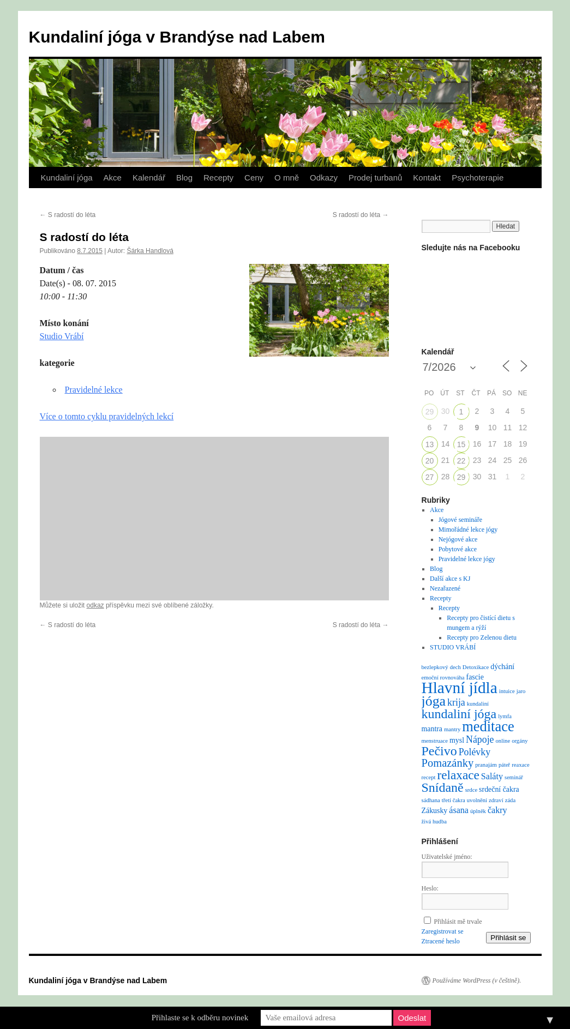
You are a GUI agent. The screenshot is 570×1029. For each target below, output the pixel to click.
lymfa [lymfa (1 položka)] (505, 716)
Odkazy (324, 177)
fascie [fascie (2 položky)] (475, 677)
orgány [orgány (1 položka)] (519, 741)
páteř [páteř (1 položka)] (504, 765)
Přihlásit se (508, 938)
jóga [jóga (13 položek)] (434, 701)
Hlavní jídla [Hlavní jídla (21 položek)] (459, 687)
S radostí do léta (68, 215)
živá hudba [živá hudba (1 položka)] (434, 822)
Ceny (253, 177)
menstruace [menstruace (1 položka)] (435, 741)
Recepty (218, 177)
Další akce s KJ (450, 578)
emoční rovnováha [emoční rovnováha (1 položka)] (443, 678)
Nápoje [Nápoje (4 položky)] (480, 739)
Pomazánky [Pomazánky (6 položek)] (448, 763)
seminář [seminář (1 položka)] (514, 777)
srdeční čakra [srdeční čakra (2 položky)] (499, 789)
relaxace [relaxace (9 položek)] (458, 775)
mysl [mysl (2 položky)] (456, 740)
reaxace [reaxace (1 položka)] (521, 765)
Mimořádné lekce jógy (468, 529)
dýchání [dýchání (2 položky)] (502, 667)
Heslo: (430, 888)
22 (461, 460)
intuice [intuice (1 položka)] (507, 691)
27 (429, 477)
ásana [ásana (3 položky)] (459, 810)
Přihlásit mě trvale (458, 921)
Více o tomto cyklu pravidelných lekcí (107, 416)
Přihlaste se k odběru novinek (200, 1017)
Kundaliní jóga (67, 177)
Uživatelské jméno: (447, 856)
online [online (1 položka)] (503, 741)
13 (429, 444)
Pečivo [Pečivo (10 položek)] (439, 751)
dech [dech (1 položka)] (455, 667)
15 (461, 444)
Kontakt (427, 177)
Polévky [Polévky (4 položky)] (474, 752)
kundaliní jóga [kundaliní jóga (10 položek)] (459, 714)
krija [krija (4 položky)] (456, 702)
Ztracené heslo (441, 941)
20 (429, 460)
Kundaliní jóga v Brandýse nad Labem (177, 37)
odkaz (95, 605)
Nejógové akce (458, 539)
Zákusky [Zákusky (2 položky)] (435, 811)
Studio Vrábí (62, 336)
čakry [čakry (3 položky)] (497, 810)
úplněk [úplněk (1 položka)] (478, 811)
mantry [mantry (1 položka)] (452, 729)
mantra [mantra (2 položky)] (432, 729)
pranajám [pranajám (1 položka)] (486, 765)
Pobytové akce (458, 549)
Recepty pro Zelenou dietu (482, 637)
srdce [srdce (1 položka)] (471, 790)
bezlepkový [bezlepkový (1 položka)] (435, 667)
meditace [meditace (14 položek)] (488, 726)
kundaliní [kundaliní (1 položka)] (478, 704)
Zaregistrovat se (443, 931)
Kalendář (149, 177)
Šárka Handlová (150, 251)
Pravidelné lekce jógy (467, 559)
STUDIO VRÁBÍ (453, 647)
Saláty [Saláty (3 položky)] (492, 776)
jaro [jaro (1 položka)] (521, 691)
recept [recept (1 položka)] (429, 777)
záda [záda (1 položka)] (510, 800)
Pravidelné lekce (94, 389)
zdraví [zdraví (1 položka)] (496, 800)
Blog (184, 177)
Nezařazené (445, 588)
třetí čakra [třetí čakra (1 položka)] (453, 800)
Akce (113, 177)
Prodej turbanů (375, 177)
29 (429, 411)
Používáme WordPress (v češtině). (477, 980)
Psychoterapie (477, 177)
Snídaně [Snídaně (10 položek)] (443, 787)
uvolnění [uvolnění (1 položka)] (477, 800)
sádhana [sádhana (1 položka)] (431, 800)
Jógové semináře (460, 519)
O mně (286, 177)
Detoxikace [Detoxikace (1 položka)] (476, 667)
